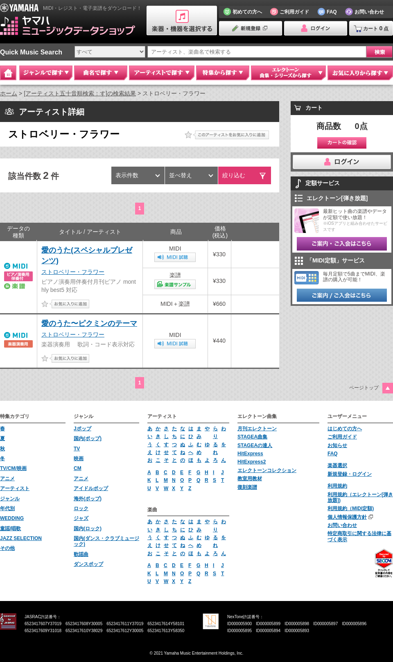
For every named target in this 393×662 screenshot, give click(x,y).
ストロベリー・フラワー (72, 272)
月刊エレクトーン (257, 429)
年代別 (7, 508)
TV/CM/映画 (13, 468)
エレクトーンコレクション (266, 470)
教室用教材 (249, 478)
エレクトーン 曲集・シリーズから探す (288, 73)
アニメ (7, 478)
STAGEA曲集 (252, 437)
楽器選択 (337, 465)
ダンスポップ (88, 564)
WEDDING (12, 518)
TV (77, 449)
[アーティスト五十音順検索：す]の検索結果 (80, 93)
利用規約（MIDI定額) (351, 508)
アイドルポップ (91, 488)
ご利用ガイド (342, 437)
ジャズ (81, 518)
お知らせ (337, 445)
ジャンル (10, 499)
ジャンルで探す (45, 73)
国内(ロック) (88, 528)
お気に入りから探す (360, 73)
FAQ (333, 453)
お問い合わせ (342, 525)
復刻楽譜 (247, 487)
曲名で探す (100, 73)
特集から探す (222, 73)
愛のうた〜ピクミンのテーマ (89, 323)
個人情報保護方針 (347, 517)
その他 (7, 548)
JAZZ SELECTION (21, 538)
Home (8, 73)
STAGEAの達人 (254, 445)
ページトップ (364, 388)
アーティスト (14, 488)
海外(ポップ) (88, 499)
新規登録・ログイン (350, 474)
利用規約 (337, 486)
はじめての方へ (345, 429)
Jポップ (82, 429)
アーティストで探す (161, 73)
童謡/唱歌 (10, 528)
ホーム (8, 93)
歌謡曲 (81, 554)
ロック (81, 508)
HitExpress (250, 453)
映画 (79, 458)
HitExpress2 (251, 462)
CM (77, 468)
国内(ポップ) (88, 438)
